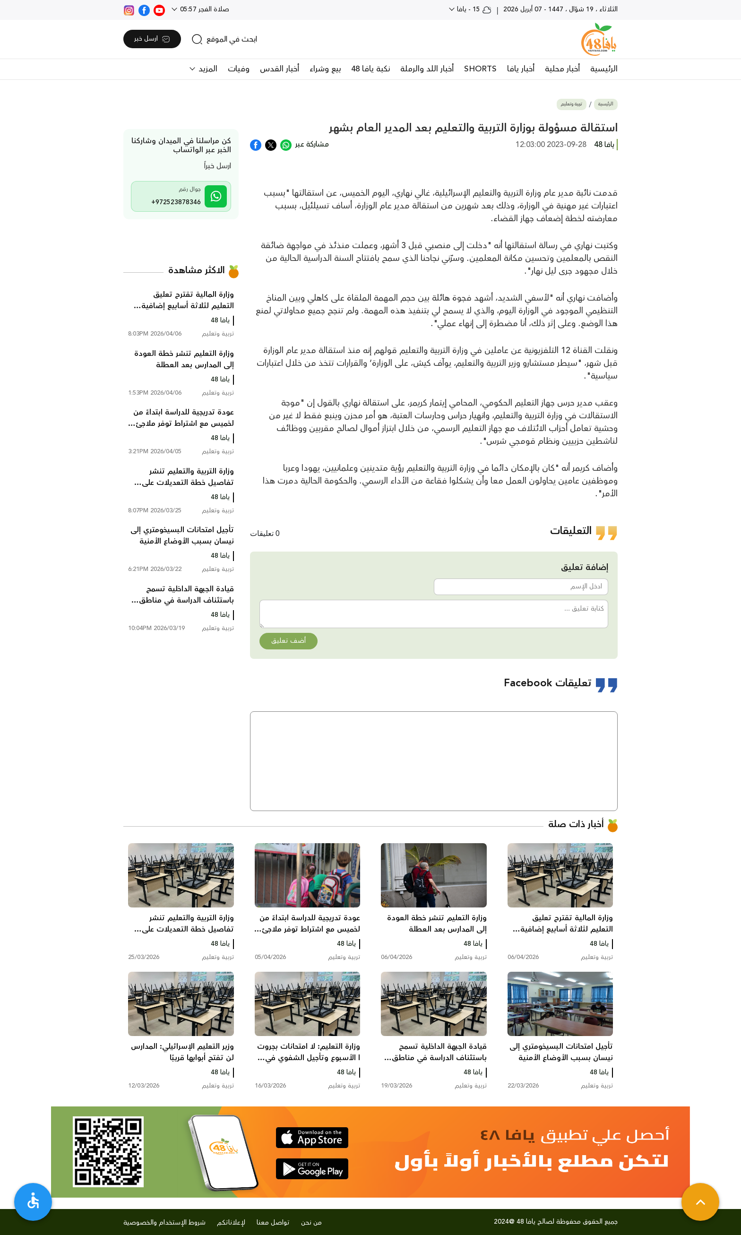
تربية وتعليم (571, 104)
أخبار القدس (279, 69)
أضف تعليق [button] (288, 641)
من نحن (311, 1223)
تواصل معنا (273, 1223)
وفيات (239, 69)
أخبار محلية (562, 69)
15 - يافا (473, 9)
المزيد (206, 69)
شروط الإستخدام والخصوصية (164, 1223)
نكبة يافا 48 (370, 69)
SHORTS (480, 69)
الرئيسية (604, 69)
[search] (224, 39)
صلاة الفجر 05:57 (203, 9)
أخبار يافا (520, 69)
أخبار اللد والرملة (427, 69)
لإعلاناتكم (231, 1223)
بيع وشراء (325, 69)
